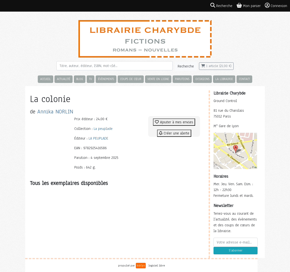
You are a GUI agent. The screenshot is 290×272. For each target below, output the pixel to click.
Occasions (202, 79)
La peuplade (103, 128)
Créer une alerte (174, 133)
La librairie (224, 79)
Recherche (186, 66)
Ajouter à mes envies (174, 122)
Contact (244, 79)
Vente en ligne (158, 79)
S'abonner (235, 250)
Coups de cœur (130, 79)
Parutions (182, 79)
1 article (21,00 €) (216, 66)
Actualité (63, 79)
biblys (141, 265)
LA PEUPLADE (98, 138)
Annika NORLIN (55, 111)
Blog (79, 79)
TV (90, 79)
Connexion (276, 5)
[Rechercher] (114, 65)
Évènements (106, 79)
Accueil (45, 79)
